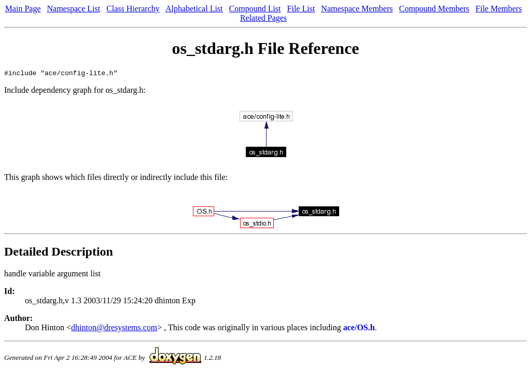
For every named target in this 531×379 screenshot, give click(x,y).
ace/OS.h (359, 329)
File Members (499, 8)
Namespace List (74, 8)
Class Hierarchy (133, 8)
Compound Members (434, 8)
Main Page (23, 8)
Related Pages (263, 17)
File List (301, 8)
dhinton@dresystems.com (114, 329)
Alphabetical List (194, 8)
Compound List (255, 8)
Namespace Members (357, 8)
